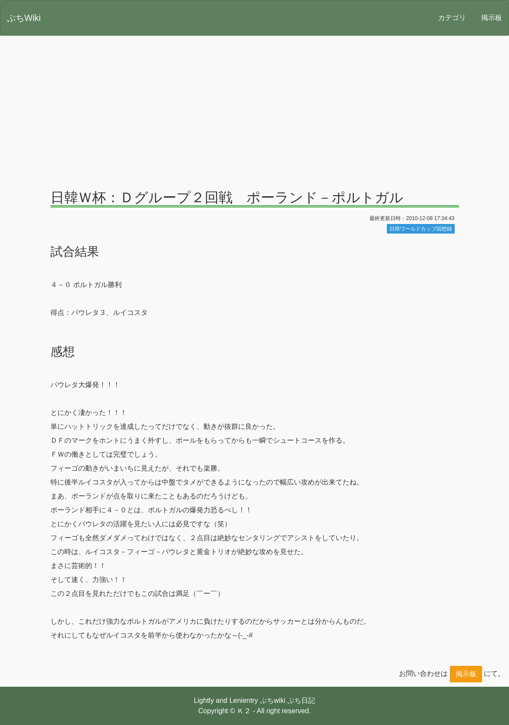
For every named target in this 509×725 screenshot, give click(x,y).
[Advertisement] (254, 107)
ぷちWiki (24, 18)
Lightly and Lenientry (226, 700)
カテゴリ (452, 17)
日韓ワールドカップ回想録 (420, 229)
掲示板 (491, 17)
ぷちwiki (273, 700)
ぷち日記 (301, 700)
